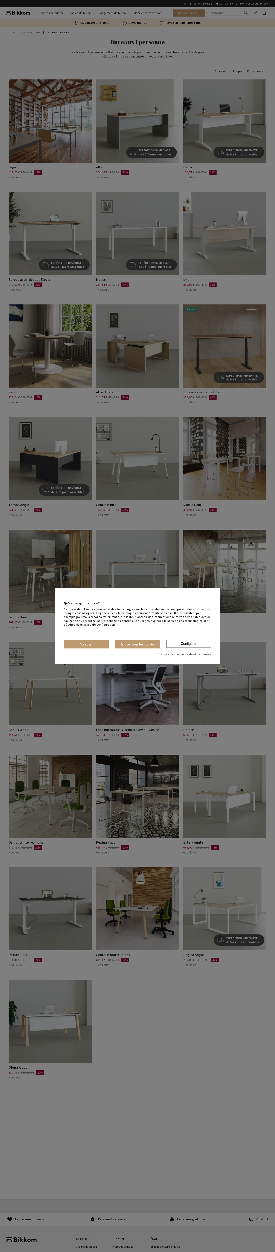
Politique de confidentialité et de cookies (184, 654)
